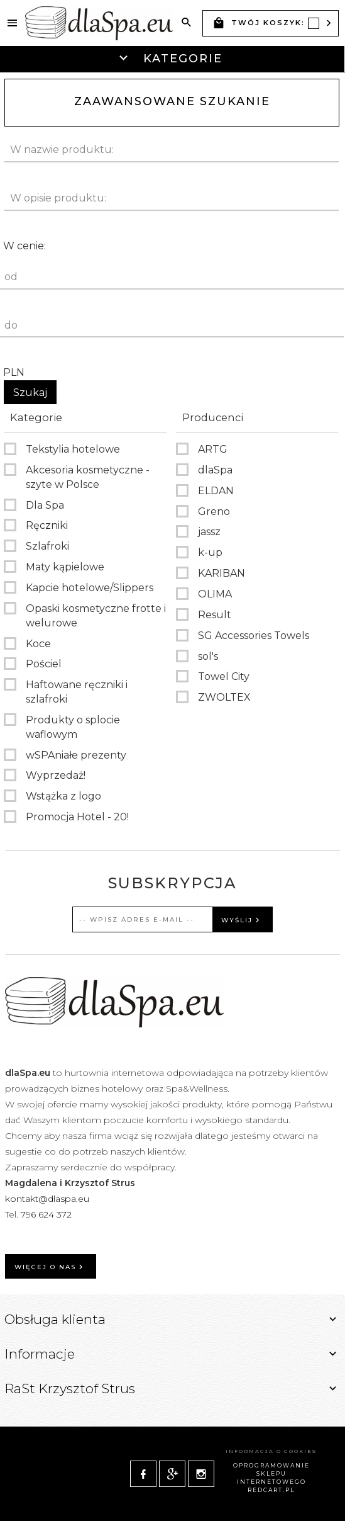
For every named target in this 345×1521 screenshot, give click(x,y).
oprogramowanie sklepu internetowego (271, 1473)
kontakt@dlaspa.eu (47, 1198)
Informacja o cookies (271, 1451)
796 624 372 (47, 1214)
